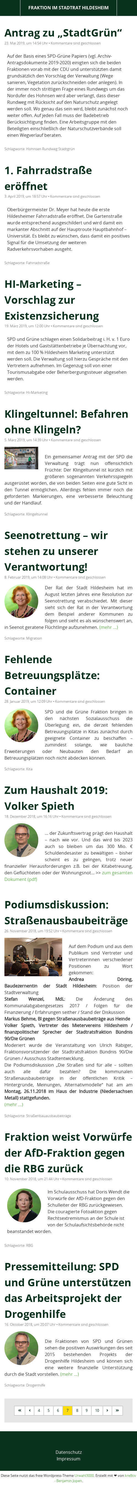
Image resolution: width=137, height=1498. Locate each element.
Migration (34, 638)
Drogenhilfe (35, 1385)
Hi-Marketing (37, 392)
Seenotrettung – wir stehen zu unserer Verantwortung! (56, 551)
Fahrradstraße (38, 262)
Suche (127, 7)
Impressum (68, 1459)
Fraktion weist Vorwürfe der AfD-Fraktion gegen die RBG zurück (68, 1152)
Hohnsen (33, 148)
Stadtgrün (66, 148)
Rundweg (49, 148)
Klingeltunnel (37, 514)
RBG (29, 1245)
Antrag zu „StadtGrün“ (63, 32)
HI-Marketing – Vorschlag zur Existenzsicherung (51, 299)
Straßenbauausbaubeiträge (48, 1115)
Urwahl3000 (84, 1475)
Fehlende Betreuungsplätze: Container (52, 675)
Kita (29, 768)
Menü (10, 7)
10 (97, 1410)
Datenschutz (69, 1452)
